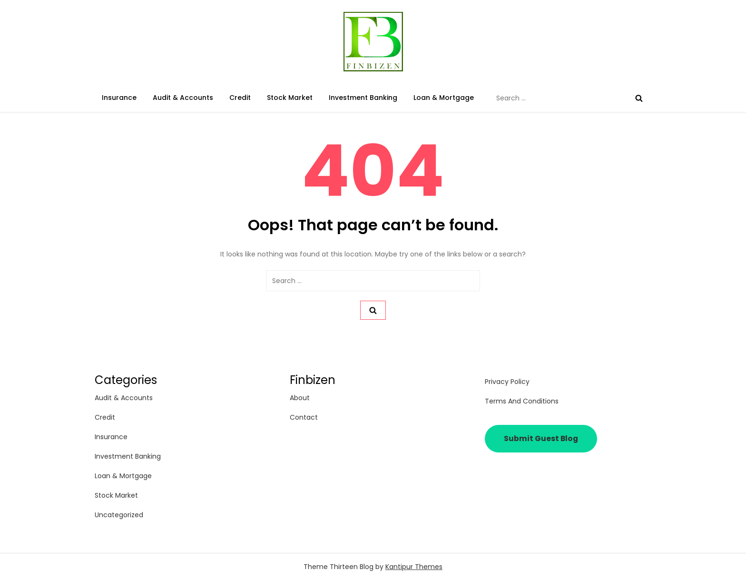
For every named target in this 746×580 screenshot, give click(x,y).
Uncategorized (119, 515)
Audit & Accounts (183, 97)
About (300, 398)
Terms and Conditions (522, 401)
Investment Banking (363, 97)
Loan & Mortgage (443, 97)
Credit (240, 97)
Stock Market (290, 97)
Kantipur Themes (413, 566)
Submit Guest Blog (541, 438)
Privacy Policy (507, 381)
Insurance (119, 97)
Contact (304, 417)
